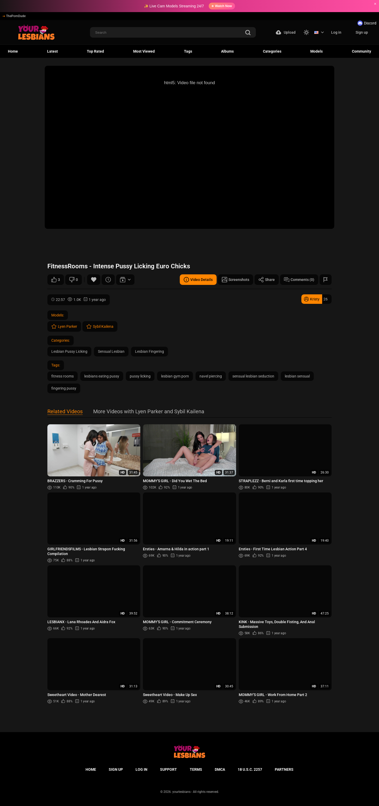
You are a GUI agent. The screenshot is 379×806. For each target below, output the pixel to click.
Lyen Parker (64, 326)
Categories (272, 51)
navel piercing (211, 376)
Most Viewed (144, 51)
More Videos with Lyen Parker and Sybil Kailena (148, 412)
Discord (366, 23)
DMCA (220, 769)
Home (13, 51)
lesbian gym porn (175, 376)
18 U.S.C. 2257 (250, 769)
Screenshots (235, 279)
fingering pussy (63, 388)
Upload (286, 32)
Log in (336, 32)
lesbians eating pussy (101, 376)
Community (361, 51)
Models (316, 51)
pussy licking (140, 376)
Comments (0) (299, 279)
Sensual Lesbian (111, 351)
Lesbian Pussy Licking (69, 351)
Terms (196, 769)
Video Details (198, 279)
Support (168, 769)
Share (266, 279)
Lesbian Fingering (149, 351)
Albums (227, 51)
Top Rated (95, 51)
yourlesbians (181, 792)
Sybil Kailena (99, 326)
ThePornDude (14, 16)
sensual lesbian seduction (253, 376)
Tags (188, 51)
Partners (284, 769)
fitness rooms (62, 376)
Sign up (362, 32)
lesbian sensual (297, 376)
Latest (52, 51)
